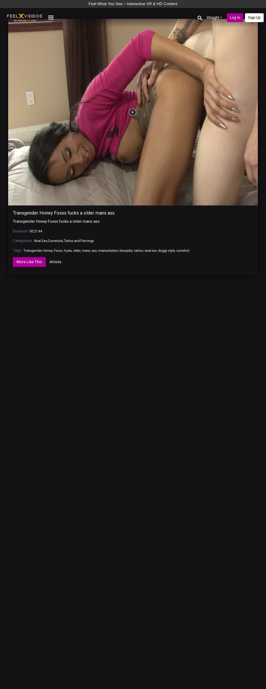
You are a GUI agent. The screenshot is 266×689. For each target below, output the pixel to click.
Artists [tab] (55, 261)
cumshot (182, 250)
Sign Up (254, 17)
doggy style (166, 250)
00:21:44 (36, 231)
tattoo (138, 250)
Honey (47, 250)
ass (94, 250)
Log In (235, 17)
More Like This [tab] (29, 261)
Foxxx (58, 250)
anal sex (151, 250)
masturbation (108, 250)
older (76, 250)
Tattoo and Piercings (79, 241)
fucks (68, 250)
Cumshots (55, 241)
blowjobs (126, 250)
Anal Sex (40, 241)
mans (86, 250)
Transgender (32, 250)
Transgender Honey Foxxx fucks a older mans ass (64, 213)
